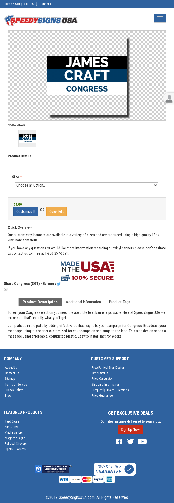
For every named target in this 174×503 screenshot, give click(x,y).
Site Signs (11, 427)
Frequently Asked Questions (110, 390)
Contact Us (12, 373)
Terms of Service (16, 384)
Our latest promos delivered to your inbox (130, 421)
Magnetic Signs (15, 438)
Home (8, 4)
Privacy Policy (14, 390)
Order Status (100, 373)
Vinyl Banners (14, 432)
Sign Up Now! (131, 430)
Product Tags (119, 302)
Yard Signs (12, 421)
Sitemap (10, 379)
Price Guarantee (102, 395)
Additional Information (83, 302)
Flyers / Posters (15, 449)
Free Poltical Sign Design (108, 367)
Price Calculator (102, 379)
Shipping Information (106, 384)
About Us (11, 367)
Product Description (40, 302)
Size (17, 177)
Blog (8, 395)
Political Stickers (16, 443)
